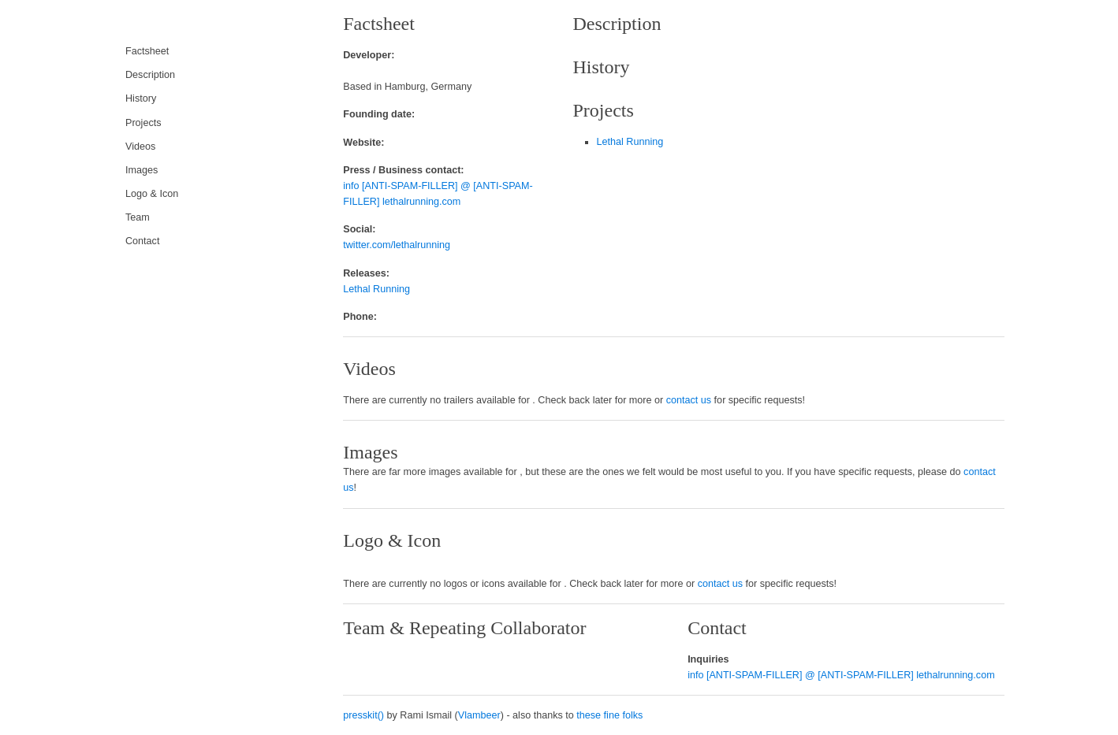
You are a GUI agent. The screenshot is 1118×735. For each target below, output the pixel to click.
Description (150, 74)
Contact (142, 241)
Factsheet (147, 51)
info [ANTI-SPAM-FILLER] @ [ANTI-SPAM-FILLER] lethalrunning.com (841, 675)
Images (141, 170)
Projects (143, 122)
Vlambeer (479, 715)
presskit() (363, 715)
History (140, 98)
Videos (140, 146)
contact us (688, 400)
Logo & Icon (151, 193)
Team (137, 217)
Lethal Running (376, 289)
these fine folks (609, 715)
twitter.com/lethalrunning (396, 245)
